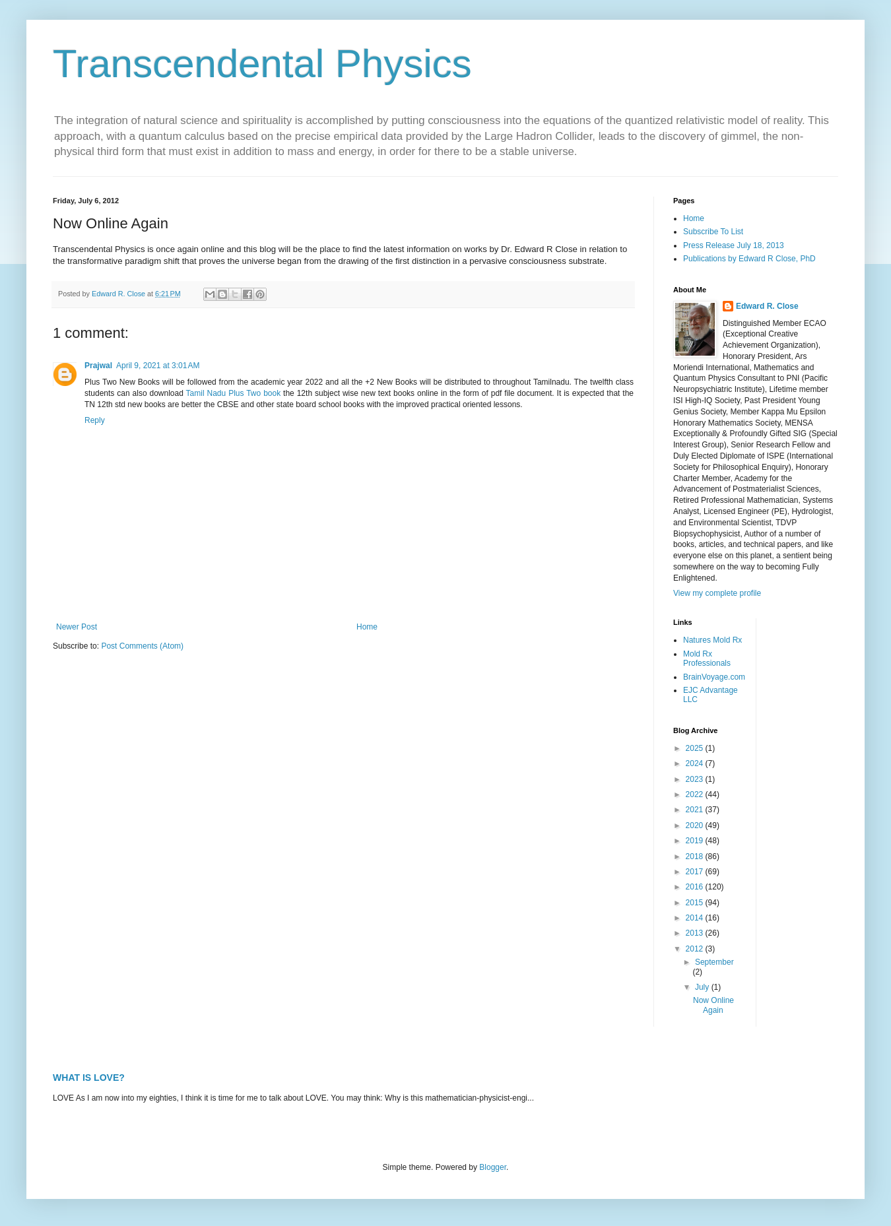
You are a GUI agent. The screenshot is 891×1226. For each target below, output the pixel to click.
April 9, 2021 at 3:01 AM (157, 365)
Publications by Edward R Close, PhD (749, 258)
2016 (696, 886)
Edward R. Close (767, 306)
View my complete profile (717, 593)
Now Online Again (713, 1005)
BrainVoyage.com (714, 677)
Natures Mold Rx (712, 640)
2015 (696, 902)
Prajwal (98, 365)
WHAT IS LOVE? (89, 1077)
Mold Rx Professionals (707, 658)
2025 (696, 748)
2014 (696, 917)
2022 (696, 794)
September (714, 962)
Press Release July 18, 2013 (733, 245)
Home (367, 626)
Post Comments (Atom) (142, 646)
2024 (696, 763)
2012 (696, 948)
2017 (696, 871)
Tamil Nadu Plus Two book (233, 393)
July (703, 987)
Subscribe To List (713, 231)
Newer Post (76, 626)
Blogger (492, 1167)
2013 (696, 933)
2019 (696, 840)
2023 (696, 779)
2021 (696, 809)
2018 (696, 856)
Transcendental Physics (262, 64)
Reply (94, 420)
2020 (696, 825)
